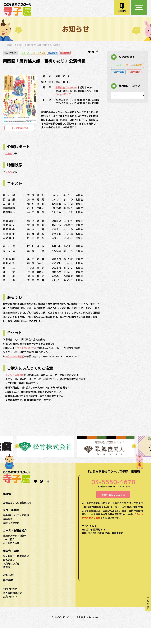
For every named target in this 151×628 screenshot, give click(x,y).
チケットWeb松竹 (24, 348)
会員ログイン (10, 596)
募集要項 (8, 580)
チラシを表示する (20, 128)
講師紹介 (7, 519)
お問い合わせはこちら (113, 494)
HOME (9, 45)
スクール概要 (11, 510)
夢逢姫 (6, 567)
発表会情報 (53, 52)
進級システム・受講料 (15, 535)
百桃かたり (9, 559)
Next (134, 446)
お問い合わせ (10, 589)
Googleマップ (63, 94)
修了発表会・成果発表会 (16, 556)
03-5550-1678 (113, 482)
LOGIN (122, 11)
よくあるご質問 (11, 543)
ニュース (25, 52)
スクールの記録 (38, 52)
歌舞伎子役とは (11, 523)
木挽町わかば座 (11, 563)
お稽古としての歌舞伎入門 (17, 502)
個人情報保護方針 (12, 592)
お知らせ (18, 45)
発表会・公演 (11, 551)
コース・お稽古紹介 (15, 530)
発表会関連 (65, 52)
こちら (8, 153)
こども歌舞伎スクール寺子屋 (17, 9)
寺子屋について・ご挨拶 (16, 515)
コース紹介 (9, 539)
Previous (17, 446)
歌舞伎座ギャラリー (66, 87)
